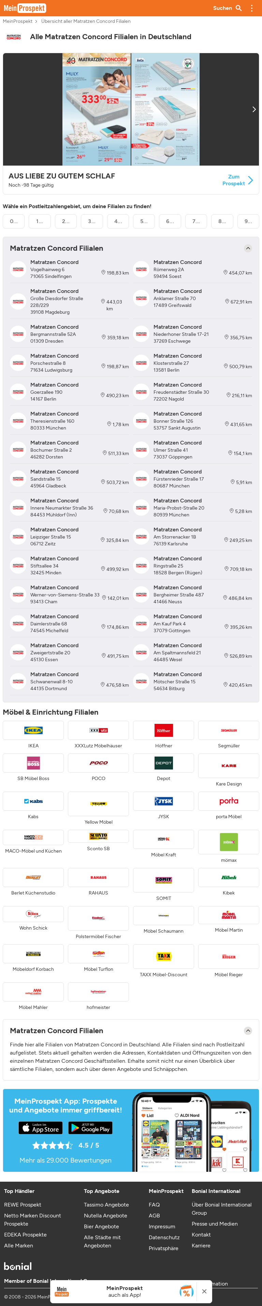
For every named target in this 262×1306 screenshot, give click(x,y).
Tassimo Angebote (106, 1204)
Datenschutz (164, 1237)
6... (170, 221)
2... (66, 221)
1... (39, 221)
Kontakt (201, 1234)
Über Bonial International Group (222, 1208)
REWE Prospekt (22, 1204)
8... (222, 221)
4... (118, 221)
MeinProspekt (17, 21)
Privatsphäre (163, 1248)
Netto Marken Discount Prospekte (32, 1219)
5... (144, 221)
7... (196, 221)
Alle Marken (18, 1245)
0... (14, 221)
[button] (251, 8)
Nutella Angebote (105, 1215)
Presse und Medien (215, 1224)
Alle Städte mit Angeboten (102, 1241)
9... (248, 221)
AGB (154, 1215)
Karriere (201, 1245)
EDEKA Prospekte (25, 1234)
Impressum (162, 1226)
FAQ (154, 1204)
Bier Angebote (101, 1226)
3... (92, 221)
